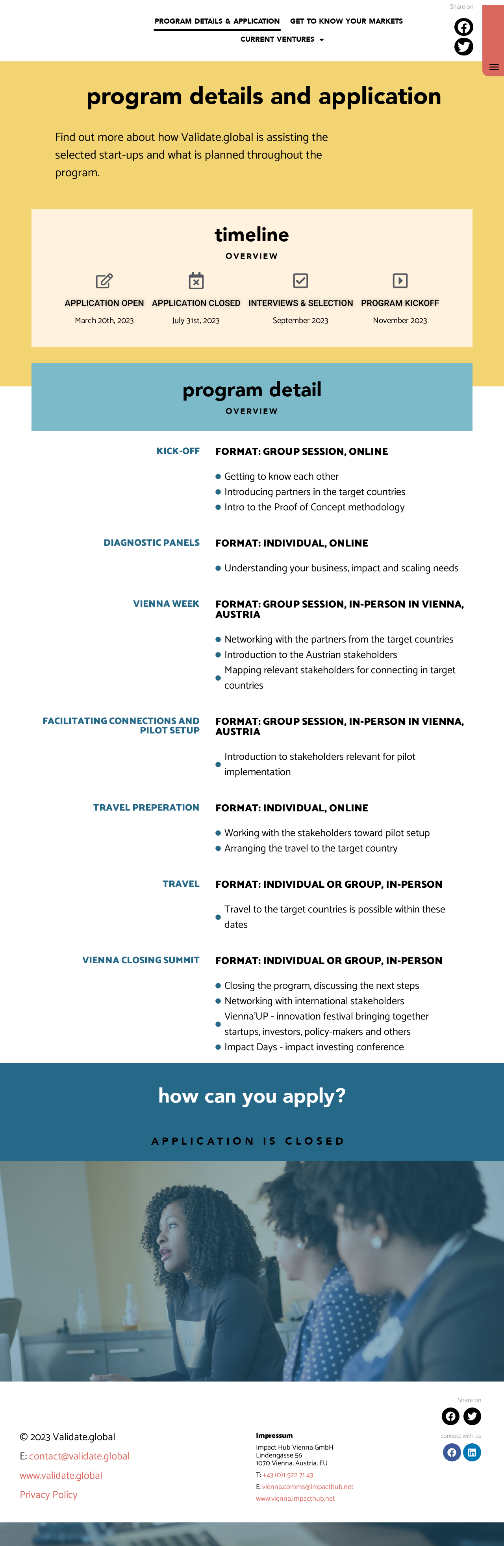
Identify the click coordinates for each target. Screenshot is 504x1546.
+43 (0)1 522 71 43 (288, 1475)
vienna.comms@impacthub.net (308, 1487)
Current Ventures (283, 39)
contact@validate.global (79, 1456)
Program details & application (217, 21)
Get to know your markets (346, 21)
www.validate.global (61, 1475)
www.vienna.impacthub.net (295, 1499)
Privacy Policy (49, 1495)
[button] (463, 27)
